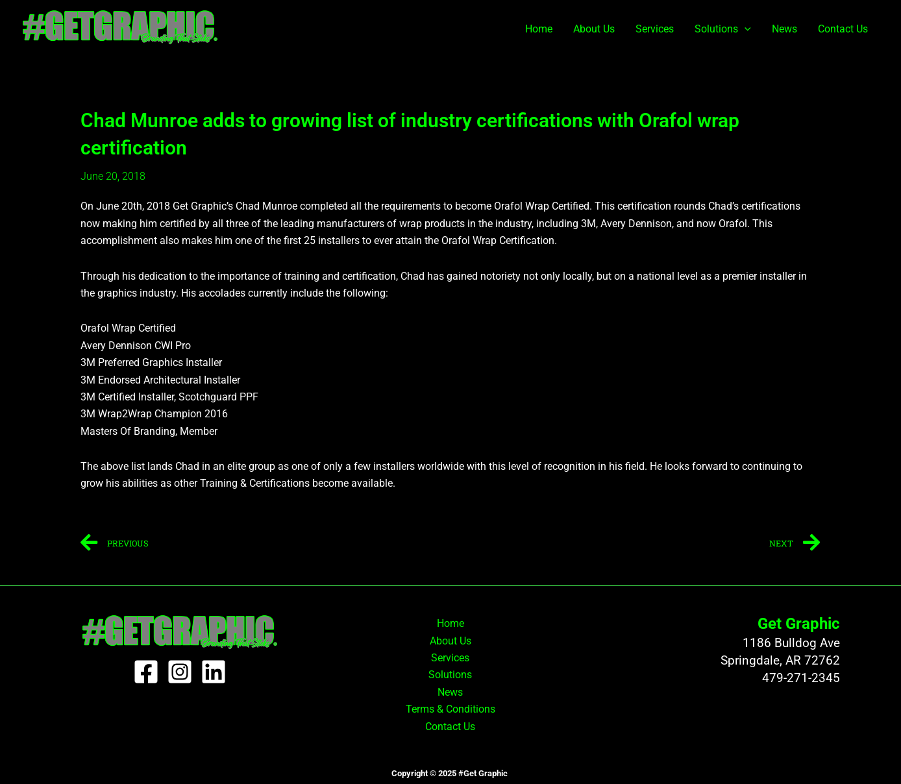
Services (655, 29)
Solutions (723, 29)
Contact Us (843, 29)
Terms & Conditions (450, 709)
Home (538, 29)
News (784, 29)
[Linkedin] (214, 672)
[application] (744, 29)
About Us (594, 29)
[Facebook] (146, 672)
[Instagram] (180, 672)
